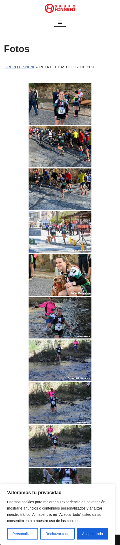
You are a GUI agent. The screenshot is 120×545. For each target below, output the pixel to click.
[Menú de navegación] (60, 22)
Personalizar (22, 534)
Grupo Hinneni (19, 67)
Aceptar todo (92, 534)
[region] (57, 514)
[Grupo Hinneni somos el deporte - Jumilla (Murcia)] (60, 8)
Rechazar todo (57, 534)
